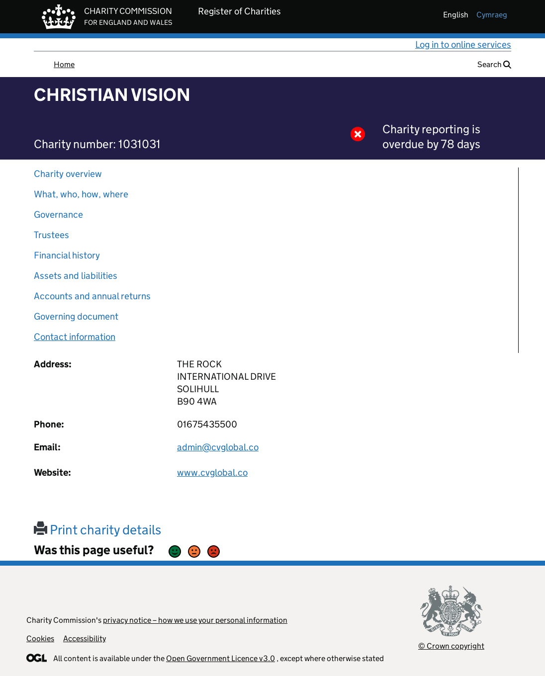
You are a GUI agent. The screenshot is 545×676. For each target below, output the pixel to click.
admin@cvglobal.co (218, 447)
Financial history (67, 255)
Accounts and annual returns (92, 296)
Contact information (74, 336)
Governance (58, 214)
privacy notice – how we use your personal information (195, 620)
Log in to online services (463, 44)
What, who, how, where (81, 194)
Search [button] (494, 64)
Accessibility (84, 638)
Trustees (51, 235)
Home (64, 64)
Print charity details (97, 529)
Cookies (40, 638)
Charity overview (68, 173)
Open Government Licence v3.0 (220, 658)
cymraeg (491, 14)
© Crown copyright (451, 646)
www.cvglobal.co (212, 472)
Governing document (76, 316)
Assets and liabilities (75, 275)
